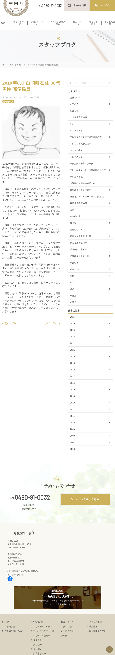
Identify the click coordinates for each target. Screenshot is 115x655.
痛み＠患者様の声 (78, 248)
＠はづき (74, 268)
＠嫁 (72, 281)
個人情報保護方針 (97, 636)
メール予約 (104, 5)
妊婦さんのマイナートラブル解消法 (87, 202)
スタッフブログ (18, 23)
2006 (72, 455)
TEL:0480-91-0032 (16, 553)
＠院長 (73, 308)
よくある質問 (67, 636)
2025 (72, 329)
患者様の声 (8, 107)
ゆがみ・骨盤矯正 (41, 641)
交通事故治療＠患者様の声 (82, 189)
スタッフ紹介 (93, 23)
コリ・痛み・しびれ (42, 632)
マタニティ (38, 645)
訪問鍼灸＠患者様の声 (80, 262)
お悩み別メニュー (37, 23)
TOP (3, 23)
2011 (72, 422)
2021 (72, 356)
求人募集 (93, 632)
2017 (72, 382)
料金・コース (77, 23)
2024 (72, 336)
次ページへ (51, 329)
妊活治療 (37, 650)
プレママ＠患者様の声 (80, 149)
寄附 (72, 215)
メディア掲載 (76, 156)
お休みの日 (75, 103)
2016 (72, 389)
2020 (72, 362)
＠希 (72, 288)
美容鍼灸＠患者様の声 (80, 255)
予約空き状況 (76, 182)
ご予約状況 (9, 632)
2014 (72, 402)
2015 (72, 395)
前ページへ (11, 329)
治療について (76, 235)
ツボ (72, 130)
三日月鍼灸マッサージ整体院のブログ (88, 176)
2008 (72, 441)
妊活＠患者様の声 (78, 209)
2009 (72, 435)
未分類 (73, 229)
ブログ (64, 641)
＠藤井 (73, 301)
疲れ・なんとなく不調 (43, 636)
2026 (72, 322)
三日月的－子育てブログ (81, 169)
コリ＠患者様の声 (78, 123)
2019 (72, 369)
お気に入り (75, 110)
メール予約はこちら (87, 504)
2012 (72, 415)
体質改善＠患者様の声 (80, 196)
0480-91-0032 (32, 503)
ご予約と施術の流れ (58, 23)
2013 (72, 408)
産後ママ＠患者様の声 (80, 242)
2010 (72, 428)
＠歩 (72, 295)
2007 (72, 448)
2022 (72, 349)
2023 (72, 342)
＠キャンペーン (77, 275)
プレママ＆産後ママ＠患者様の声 (86, 143)
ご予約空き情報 (78, 5)
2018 (72, 375)
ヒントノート (76, 136)
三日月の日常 (76, 163)
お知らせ (74, 116)
